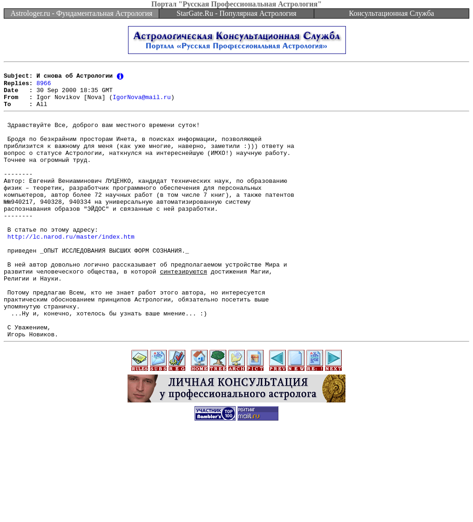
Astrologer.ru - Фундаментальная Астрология (82, 13)
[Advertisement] (236, 501)
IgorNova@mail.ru (142, 103)
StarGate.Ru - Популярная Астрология (236, 13)
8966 (43, 86)
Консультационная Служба (391, 13)
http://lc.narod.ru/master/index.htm (71, 269)
